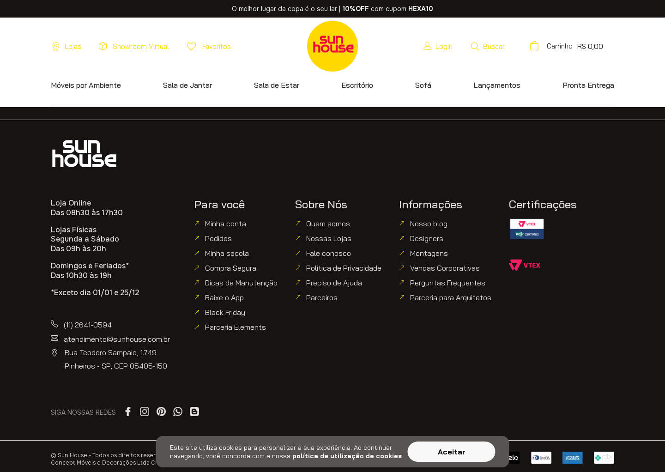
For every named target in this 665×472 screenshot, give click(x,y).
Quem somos (328, 223)
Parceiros (322, 297)
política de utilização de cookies (347, 456)
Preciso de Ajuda (334, 282)
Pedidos (218, 238)
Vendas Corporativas (445, 267)
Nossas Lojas (328, 238)
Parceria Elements (235, 327)
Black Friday (225, 312)
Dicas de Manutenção (241, 282)
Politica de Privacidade (343, 267)
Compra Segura (230, 267)
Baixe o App (224, 297)
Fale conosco (328, 253)
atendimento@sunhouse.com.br (117, 339)
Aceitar (452, 451)
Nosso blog (428, 223)
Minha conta (225, 223)
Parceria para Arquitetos (450, 297)
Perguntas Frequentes (447, 282)
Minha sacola (227, 253)
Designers (426, 238)
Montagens (429, 253)
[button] (487, 46)
